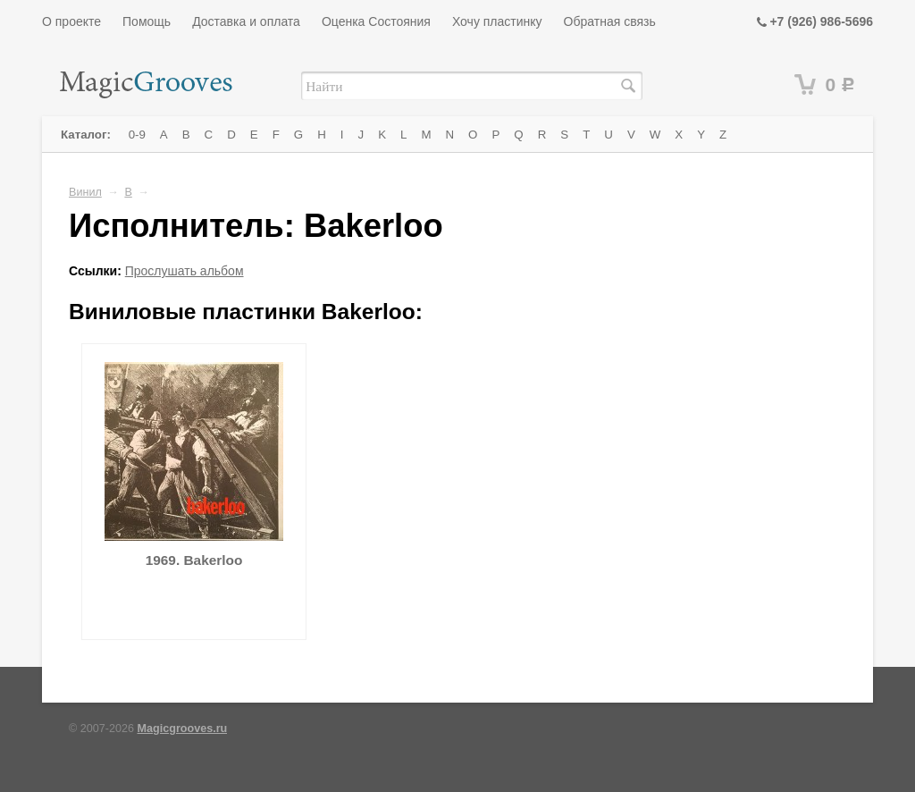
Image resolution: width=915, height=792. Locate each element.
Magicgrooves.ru (183, 728)
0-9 (137, 134)
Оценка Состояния (376, 21)
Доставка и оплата (246, 21)
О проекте (71, 21)
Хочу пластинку (497, 21)
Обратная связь (610, 21)
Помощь (146, 21)
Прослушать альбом (184, 271)
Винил (85, 192)
